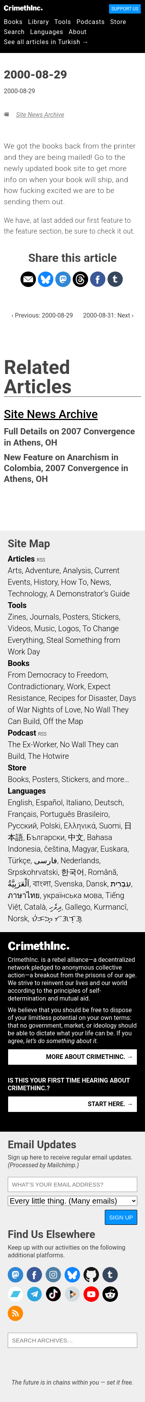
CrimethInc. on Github (91, 1274)
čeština (56, 849)
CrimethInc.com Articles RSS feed (15, 1313)
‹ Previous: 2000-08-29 (42, 315)
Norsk (18, 918)
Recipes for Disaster (82, 698)
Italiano (78, 802)
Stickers (105, 617)
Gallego (77, 907)
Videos (19, 628)
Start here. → (110, 1104)
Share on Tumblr (115, 279)
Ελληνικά (80, 825)
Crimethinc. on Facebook (34, 1274)
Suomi (110, 825)
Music (44, 628)
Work (75, 686)
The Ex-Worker (32, 744)
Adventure (42, 570)
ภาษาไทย (24, 895)
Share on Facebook (98, 279)
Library (38, 22)
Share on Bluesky (45, 279)
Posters (76, 617)
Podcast (22, 733)
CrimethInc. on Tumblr (110, 1274)
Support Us (124, 9)
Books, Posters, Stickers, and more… (68, 779)
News (99, 582)
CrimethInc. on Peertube (72, 1294)
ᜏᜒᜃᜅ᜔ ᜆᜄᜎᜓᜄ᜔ (56, 918)
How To (74, 582)
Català (35, 907)
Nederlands (79, 860)
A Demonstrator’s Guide (90, 593)
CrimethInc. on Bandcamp (15, 1294)
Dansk (96, 883)
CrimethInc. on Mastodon (15, 1274)
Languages (46, 32)
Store (118, 22)
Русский (22, 825)
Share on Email (28, 279)
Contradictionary (35, 686)
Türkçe (19, 860)
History (46, 582)
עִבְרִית (121, 883)
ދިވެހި (55, 907)
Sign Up (121, 1217)
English (20, 802)
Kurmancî (110, 907)
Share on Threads (80, 279)
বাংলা (42, 883)
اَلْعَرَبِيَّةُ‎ (18, 883)
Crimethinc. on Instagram (53, 1274)
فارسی (45, 860)
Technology (27, 593)
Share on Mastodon (63, 279)
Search (14, 32)
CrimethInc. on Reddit (110, 1294)
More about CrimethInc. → (89, 1056)
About (77, 32)
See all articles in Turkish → (46, 42)
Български (46, 837)
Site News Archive (40, 114)
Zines (17, 617)
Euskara (114, 849)
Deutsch (108, 802)
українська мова (72, 895)
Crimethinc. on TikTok (53, 1294)
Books (13, 22)
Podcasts (91, 22)
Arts (15, 570)
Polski (50, 825)
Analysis (77, 570)
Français (22, 814)
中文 (76, 837)
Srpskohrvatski (33, 872)
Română (102, 872)
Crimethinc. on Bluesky (72, 1274)
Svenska (68, 883)
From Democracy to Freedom (57, 675)
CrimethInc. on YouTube (91, 1294)
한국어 (72, 872)
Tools (63, 22)
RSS (41, 560)
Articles (21, 559)
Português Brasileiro (74, 814)
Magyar (84, 849)
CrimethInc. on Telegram (34, 1294)
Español (49, 802)
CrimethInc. (23, 8)
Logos (68, 628)
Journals (44, 617)
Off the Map (63, 721)
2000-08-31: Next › (108, 315)
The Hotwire (48, 756)
